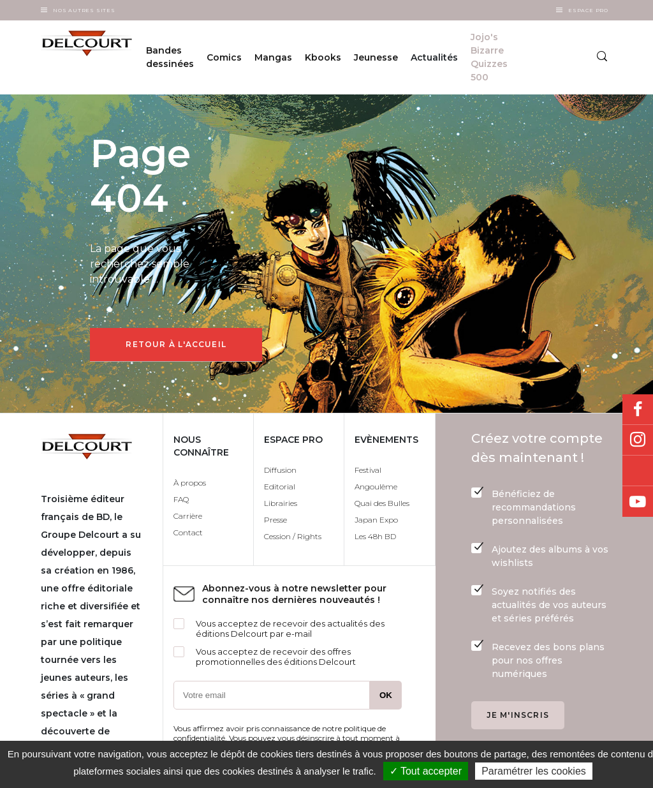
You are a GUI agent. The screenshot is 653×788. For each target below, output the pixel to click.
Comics (224, 57)
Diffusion (280, 470)
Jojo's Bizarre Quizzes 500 (489, 57)
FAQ (181, 499)
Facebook (637, 409)
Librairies (280, 503)
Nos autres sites (84, 10)
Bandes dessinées (170, 57)
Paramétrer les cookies (533, 771)
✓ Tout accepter (426, 771)
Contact (188, 532)
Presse (275, 519)
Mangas (273, 57)
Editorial (279, 486)
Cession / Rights (292, 536)
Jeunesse (376, 57)
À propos (189, 482)
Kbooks (323, 57)
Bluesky (637, 471)
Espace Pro (588, 10)
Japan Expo (376, 519)
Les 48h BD (375, 536)
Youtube (637, 501)
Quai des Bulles (382, 503)
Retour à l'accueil (176, 344)
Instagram (637, 440)
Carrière (187, 516)
